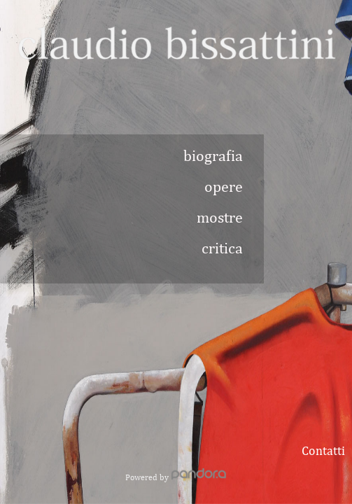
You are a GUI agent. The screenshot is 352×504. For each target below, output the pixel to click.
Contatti (323, 450)
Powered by (176, 477)
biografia (213, 155)
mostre (220, 217)
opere (223, 186)
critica (222, 248)
